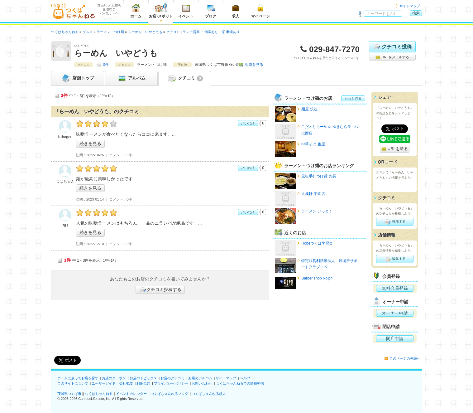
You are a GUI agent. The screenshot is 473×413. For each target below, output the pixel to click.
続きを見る (90, 143)
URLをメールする (392, 57)
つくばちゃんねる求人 (209, 394)
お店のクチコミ (172, 378)
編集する (395, 259)
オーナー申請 (395, 313)
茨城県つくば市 (69, 394)
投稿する (395, 222)
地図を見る (254, 64)
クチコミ (185, 78)
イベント (185, 10)
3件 (106, 64)
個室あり (211, 32)
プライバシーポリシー (171, 383)
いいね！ (248, 123)
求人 (235, 10)
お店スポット (161, 10)
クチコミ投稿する (160, 290)
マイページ (260, 10)
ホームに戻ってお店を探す (77, 378)
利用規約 (143, 383)
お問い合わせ (202, 383)
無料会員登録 (395, 288)
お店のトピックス (143, 378)
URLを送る (394, 149)
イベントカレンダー (131, 394)
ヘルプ (245, 378)
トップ (77, 78)
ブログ (210, 10)
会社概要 (126, 383)
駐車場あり (231, 32)
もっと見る (353, 98)
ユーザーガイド (104, 383)
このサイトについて (72, 383)
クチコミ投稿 (392, 47)
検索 (416, 13)
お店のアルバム (200, 378)
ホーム (136, 10)
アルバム (131, 78)
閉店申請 (395, 338)
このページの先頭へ (404, 358)
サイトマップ (409, 6)
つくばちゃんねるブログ (169, 394)
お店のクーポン (114, 378)
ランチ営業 (191, 32)
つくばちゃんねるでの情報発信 (240, 383)
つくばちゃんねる (98, 394)
